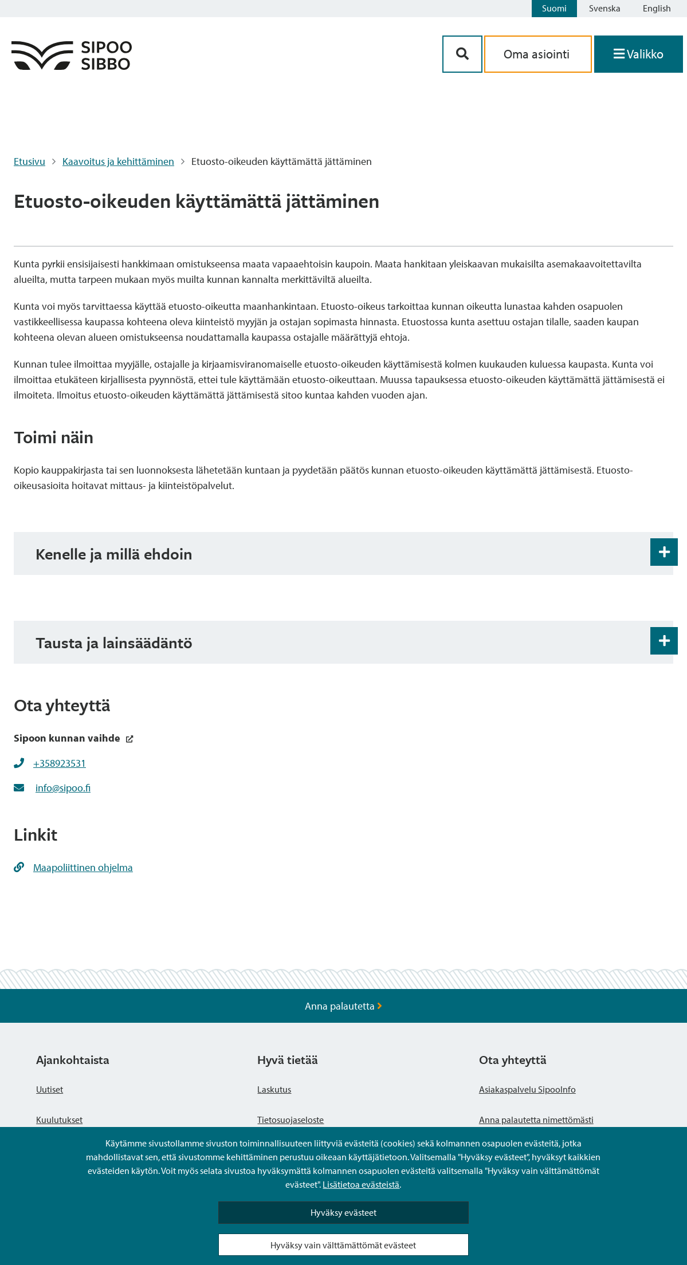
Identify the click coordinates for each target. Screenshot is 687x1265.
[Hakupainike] (462, 54)
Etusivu (29, 161)
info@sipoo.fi (63, 787)
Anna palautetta (343, 1006)
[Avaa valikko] (638, 54)
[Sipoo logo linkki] (71, 66)
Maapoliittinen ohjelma (73, 867)
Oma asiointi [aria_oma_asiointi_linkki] (538, 54)
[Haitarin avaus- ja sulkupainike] (664, 552)
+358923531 (59, 763)
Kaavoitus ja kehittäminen (118, 161)
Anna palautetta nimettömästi (536, 1119)
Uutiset (49, 1089)
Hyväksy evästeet (343, 1212)
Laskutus (274, 1089)
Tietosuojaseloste (290, 1119)
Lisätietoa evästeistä (361, 1184)
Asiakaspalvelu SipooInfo (527, 1089)
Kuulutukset (59, 1119)
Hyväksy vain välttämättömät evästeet (343, 1245)
